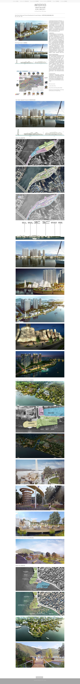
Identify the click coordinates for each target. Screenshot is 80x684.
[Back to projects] (39, 677)
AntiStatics (40, 5)
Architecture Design (40, 7)
